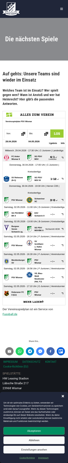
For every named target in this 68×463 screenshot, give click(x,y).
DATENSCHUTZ (31, 361)
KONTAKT (51, 361)
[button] (63, 396)
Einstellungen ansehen (34, 449)
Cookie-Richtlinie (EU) (15, 366)
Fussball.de (10, 314)
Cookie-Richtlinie (27, 458)
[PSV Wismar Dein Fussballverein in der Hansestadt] (11, 9)
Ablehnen (34, 440)
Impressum (43, 458)
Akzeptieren (34, 430)
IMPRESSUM (10, 361)
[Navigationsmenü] (61, 9)
